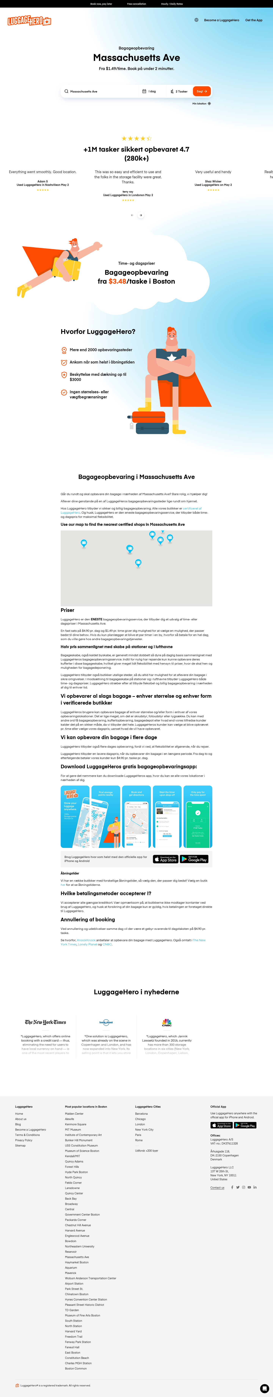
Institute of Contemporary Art (83, 1135)
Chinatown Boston (76, 1294)
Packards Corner (75, 1220)
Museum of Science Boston (82, 1151)
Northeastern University (79, 1246)
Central (69, 1209)
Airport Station (74, 1283)
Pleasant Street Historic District (84, 1305)
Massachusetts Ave (77, 1257)
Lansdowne (72, 1188)
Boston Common (76, 1368)
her (63, 884)
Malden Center (74, 1113)
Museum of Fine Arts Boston (82, 1315)
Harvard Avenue (75, 1230)
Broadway (71, 1204)
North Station (73, 1326)
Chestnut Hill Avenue (78, 1225)
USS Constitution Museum (81, 1145)
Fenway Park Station (78, 1342)
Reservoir (71, 1251)
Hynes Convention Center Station (86, 1299)
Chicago (140, 1119)
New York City (144, 1129)
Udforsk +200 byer (146, 1150)
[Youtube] (249, 1187)
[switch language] (196, 20)
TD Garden (72, 1310)
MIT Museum (73, 1129)
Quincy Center (74, 1193)
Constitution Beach (77, 1358)
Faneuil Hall (72, 1347)
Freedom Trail (73, 1336)
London (140, 1124)
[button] (264, 1388)
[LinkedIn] (255, 1187)
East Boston (72, 1352)
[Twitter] (238, 1187)
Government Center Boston (82, 1214)
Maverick (70, 1273)
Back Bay (71, 1198)
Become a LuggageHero (221, 20)
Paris (138, 1135)
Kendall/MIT (72, 1156)
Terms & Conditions (27, 1135)
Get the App (253, 20)
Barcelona (141, 1113)
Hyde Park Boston (76, 1172)
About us (20, 1119)
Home (19, 1113)
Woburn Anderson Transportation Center (90, 1278)
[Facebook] (232, 1187)
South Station (73, 1320)
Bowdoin (70, 1241)
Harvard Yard (73, 1331)
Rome (139, 1140)
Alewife (69, 1119)
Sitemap (20, 1145)
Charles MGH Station (78, 1363)
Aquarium (71, 1267)
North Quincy (73, 1177)
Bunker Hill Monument (79, 1140)
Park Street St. (74, 1289)
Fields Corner (73, 1182)
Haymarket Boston (77, 1262)
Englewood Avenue (77, 1236)
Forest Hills (72, 1167)
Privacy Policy (23, 1140)
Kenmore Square (75, 1124)
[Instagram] (243, 1187)
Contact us (217, 1187)
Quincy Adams (74, 1161)
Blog (18, 1124)
